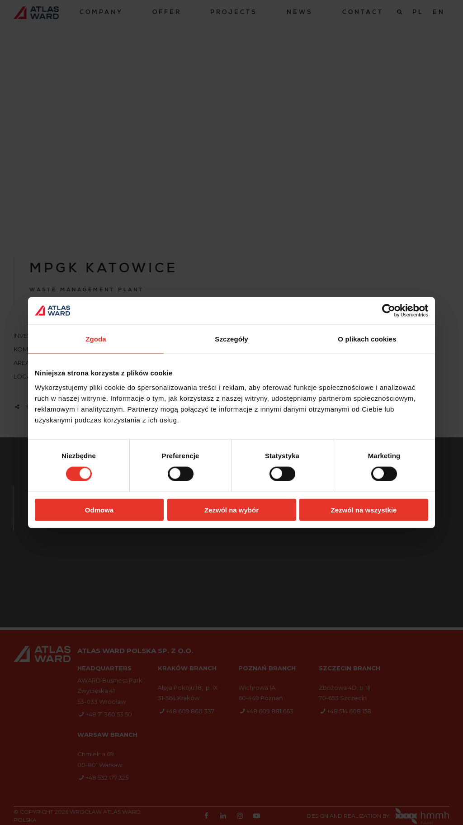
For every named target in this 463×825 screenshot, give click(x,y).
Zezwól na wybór (231, 509)
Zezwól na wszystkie (364, 509)
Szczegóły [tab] (231, 339)
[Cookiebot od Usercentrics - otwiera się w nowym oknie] (388, 311)
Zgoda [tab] (95, 339)
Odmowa (99, 509)
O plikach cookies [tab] (367, 339)
